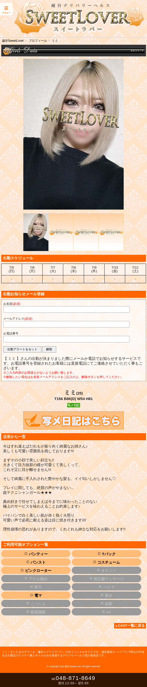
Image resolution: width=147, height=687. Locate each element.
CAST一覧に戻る (131, 625)
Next (121, 134)
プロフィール (38, 40)
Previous (25, 134)
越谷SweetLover (13, 40)
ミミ (55, 40)
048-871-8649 (75, 678)
